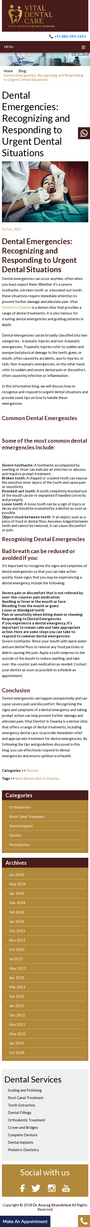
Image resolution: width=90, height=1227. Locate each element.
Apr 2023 (16, 977)
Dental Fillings (19, 1112)
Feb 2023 (16, 996)
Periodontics (19, 844)
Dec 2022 (17, 1015)
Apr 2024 (16, 893)
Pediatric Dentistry (23, 1150)
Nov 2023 (17, 940)
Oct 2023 (16, 949)
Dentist (32, 770)
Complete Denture (22, 1135)
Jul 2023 (16, 959)
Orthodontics (20, 807)
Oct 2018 (16, 1052)
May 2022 (17, 1034)
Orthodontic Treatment (26, 1120)
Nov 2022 (17, 1024)
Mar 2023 (17, 987)
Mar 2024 (17, 903)
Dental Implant (21, 826)
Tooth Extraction (21, 1105)
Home (8, 71)
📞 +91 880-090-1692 (67, 36)
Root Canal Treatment (27, 816)
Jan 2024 (16, 921)
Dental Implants (20, 1142)
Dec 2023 (17, 931)
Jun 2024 (16, 874)
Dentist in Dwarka (16, 307)
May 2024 (17, 884)
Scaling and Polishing (25, 1090)
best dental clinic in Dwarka (37, 778)
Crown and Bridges (23, 1127)
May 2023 (17, 968)
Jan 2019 (16, 1043)
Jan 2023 (16, 1005)
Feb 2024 (16, 912)
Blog (22, 71)
